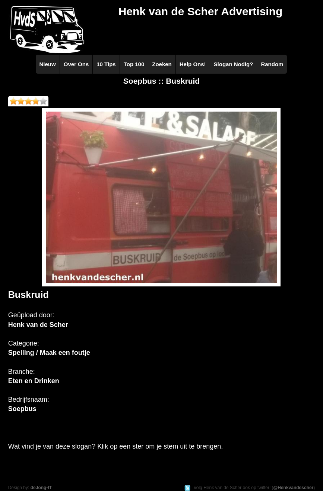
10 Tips (105, 64)
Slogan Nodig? (233, 64)
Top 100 (134, 64)
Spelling (21, 352)
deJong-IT (41, 487)
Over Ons (76, 64)
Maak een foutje (65, 352)
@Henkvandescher (293, 487)
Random (272, 64)
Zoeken (162, 64)
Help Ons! (193, 64)
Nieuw (47, 64)
